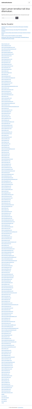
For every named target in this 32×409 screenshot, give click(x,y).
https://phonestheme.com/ (6, 387)
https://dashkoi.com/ (5, 284)
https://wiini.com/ (4, 96)
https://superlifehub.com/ (6, 331)
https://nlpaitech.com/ (5, 301)
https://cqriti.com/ (5, 191)
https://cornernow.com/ (6, 91)
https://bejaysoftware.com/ (6, 279)
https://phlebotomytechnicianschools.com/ (9, 304)
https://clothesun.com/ (5, 99)
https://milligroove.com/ (6, 45)
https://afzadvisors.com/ (6, 213)
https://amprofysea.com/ (6, 350)
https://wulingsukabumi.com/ (7, 177)
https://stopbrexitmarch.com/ (7, 367)
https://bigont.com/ (5, 142)
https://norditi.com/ (5, 379)
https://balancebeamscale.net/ (7, 277)
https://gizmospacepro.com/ (7, 198)
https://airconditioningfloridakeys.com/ (9, 316)
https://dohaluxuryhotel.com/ (7, 286)
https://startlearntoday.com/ (7, 265)
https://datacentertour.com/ (6, 82)
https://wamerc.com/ (5, 104)
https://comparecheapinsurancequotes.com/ (10, 106)
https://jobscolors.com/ (6, 203)
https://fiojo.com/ (4, 74)
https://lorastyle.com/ (5, 153)
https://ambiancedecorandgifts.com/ (8, 324)
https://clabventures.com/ (6, 128)
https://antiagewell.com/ (6, 164)
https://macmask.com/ (5, 296)
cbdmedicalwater (6, 2)
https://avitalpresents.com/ (6, 216)
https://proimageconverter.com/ (7, 262)
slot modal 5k (4, 396)
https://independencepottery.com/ (8, 103)
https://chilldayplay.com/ (6, 186)
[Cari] (16, 18)
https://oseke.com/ (5, 209)
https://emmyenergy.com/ (6, 289)
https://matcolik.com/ (5, 370)
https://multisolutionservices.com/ (8, 170)
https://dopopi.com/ (5, 120)
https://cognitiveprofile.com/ (7, 282)
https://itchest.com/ (5, 150)
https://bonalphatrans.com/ (6, 182)
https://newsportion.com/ (6, 352)
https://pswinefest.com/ (6, 389)
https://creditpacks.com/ (6, 81)
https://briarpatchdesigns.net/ (7, 223)
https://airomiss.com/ (5, 272)
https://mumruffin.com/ (6, 377)
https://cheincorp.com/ (5, 228)
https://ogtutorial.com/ (5, 309)
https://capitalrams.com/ (6, 118)
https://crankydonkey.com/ (6, 230)
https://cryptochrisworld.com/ (7, 101)
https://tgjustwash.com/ (6, 333)
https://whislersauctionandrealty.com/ (8, 341)
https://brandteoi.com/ (5, 143)
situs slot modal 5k (5, 397)
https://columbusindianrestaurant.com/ (9, 260)
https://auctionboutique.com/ (7, 274)
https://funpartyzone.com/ (6, 196)
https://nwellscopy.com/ (6, 199)
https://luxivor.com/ (5, 57)
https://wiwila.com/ (5, 245)
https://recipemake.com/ (6, 306)
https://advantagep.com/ (6, 111)
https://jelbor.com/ (5, 135)
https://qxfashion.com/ (5, 160)
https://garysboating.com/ (6, 233)
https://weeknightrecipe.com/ (7, 308)
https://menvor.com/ (5, 157)
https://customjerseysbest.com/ (7, 204)
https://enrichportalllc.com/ (6, 131)
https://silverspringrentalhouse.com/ (8, 346)
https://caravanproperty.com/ (7, 184)
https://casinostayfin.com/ (6, 98)
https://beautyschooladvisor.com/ (8, 248)
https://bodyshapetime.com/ (7, 126)
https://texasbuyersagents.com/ (7, 255)
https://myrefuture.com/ (6, 187)
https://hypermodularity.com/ (7, 65)
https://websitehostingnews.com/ (8, 340)
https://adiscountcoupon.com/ (7, 89)
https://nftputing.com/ (5, 299)
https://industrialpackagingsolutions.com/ (9, 86)
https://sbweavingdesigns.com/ (7, 252)
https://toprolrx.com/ (5, 336)
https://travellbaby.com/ (6, 270)
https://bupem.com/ (5, 380)
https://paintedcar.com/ (6, 76)
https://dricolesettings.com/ (6, 206)
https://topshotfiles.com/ (6, 269)
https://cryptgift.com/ (5, 382)
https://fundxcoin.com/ (5, 50)
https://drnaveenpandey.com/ (7, 287)
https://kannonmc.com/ (6, 294)
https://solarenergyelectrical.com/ (8, 357)
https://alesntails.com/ (5, 319)
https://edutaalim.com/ (6, 67)
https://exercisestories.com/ (6, 109)
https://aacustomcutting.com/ (7, 311)
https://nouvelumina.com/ (6, 238)
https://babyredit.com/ (5, 123)
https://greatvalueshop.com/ (7, 363)
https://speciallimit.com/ (6, 343)
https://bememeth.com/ (6, 60)
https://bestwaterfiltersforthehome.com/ (9, 179)
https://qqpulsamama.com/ (6, 59)
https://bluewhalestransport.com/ (8, 221)
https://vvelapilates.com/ (6, 338)
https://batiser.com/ (5, 140)
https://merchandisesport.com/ (7, 174)
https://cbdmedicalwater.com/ (7, 226)
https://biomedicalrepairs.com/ (7, 54)
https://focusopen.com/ (6, 116)
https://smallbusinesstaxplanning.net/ (8, 330)
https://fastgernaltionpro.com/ (7, 194)
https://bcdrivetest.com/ (6, 165)
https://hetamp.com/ (5, 147)
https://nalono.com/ (5, 87)
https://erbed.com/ (5, 108)
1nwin (2, 402)
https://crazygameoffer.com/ (7, 189)
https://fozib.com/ (5, 208)
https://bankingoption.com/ (6, 247)
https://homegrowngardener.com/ (8, 362)
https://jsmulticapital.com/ (6, 137)
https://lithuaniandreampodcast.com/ (8, 49)
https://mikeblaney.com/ (6, 297)
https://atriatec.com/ (5, 374)
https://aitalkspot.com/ (5, 318)
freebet (2, 394)
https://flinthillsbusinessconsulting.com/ (9, 231)
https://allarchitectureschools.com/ (8, 321)
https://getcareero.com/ (6, 353)
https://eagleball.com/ (5, 84)
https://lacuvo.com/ (5, 152)
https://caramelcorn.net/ (6, 358)
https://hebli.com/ (5, 71)
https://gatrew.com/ (5, 145)
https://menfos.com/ (5, 155)
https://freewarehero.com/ (6, 133)
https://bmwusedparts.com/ (6, 125)
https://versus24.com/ (5, 372)
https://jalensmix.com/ (5, 201)
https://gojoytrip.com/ (5, 235)
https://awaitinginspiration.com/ (7, 121)
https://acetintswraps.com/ (6, 211)
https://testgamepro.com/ (6, 267)
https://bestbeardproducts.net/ (7, 220)
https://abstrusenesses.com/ (7, 392)
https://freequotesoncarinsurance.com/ (9, 292)
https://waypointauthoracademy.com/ (8, 257)
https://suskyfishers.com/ (6, 253)
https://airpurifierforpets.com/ (7, 94)
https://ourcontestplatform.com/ (7, 345)
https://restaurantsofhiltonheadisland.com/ (9, 328)
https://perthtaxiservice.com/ (7, 159)
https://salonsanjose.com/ (6, 55)
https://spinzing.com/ (5, 172)
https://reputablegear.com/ (6, 236)
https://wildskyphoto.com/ (6, 175)
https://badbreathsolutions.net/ (7, 275)
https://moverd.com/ (5, 115)
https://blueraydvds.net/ (6, 280)
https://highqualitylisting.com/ (7, 250)
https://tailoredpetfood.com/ (7, 258)
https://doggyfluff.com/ (6, 192)
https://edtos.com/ (5, 130)
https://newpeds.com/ (5, 225)
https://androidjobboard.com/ (7, 326)
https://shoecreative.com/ (6, 69)
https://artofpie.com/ (5, 138)
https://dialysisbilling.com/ (6, 93)
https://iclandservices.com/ (6, 167)
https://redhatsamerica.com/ (7, 365)
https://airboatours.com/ (6, 314)
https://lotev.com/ (4, 348)
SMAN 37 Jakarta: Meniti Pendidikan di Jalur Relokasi (11, 35)
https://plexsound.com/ (6, 113)
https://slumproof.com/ (6, 390)
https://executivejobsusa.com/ (7, 291)
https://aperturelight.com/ (6, 72)
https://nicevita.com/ (5, 43)
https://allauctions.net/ (5, 214)
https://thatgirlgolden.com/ (6, 335)
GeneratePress (20, 407)
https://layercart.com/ (5, 240)
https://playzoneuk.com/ (6, 243)
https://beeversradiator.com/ (7, 52)
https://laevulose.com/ (5, 384)
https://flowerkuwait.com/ (6, 64)
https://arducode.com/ (5, 162)
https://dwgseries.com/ (6, 355)
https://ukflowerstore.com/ (6, 368)
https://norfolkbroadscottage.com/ (8, 77)
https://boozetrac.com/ (5, 62)
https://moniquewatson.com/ (7, 169)
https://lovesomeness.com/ (6, 375)
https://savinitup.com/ (5, 264)
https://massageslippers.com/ (7, 385)
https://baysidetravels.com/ (6, 218)
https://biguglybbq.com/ (6, 181)
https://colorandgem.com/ (6, 360)
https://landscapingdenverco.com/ (8, 47)
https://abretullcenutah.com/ (7, 313)
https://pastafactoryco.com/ (6, 302)
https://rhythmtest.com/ (6, 79)
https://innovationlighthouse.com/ (8, 148)
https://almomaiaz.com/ (6, 323)
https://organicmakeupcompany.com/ (8, 242)
